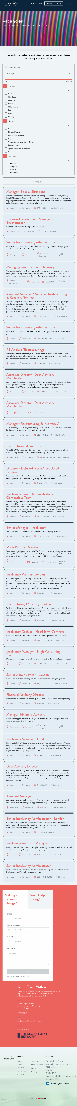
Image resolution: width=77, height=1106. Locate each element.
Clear (70, 73)
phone (10, 946)
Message (11, 957)
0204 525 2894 (52, 1079)
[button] (70, 3)
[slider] (6, 79)
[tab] (15, 908)
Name (9, 923)
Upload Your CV (53, 3)
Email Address (14, 934)
